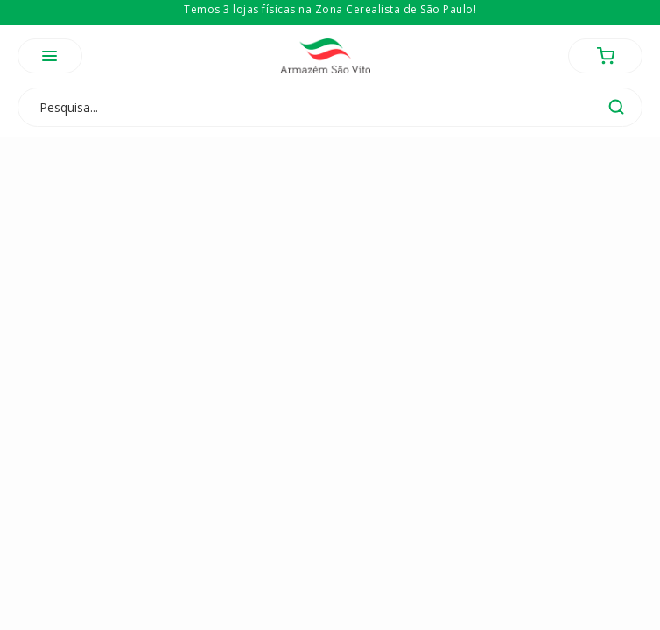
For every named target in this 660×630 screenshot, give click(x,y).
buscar (616, 107)
